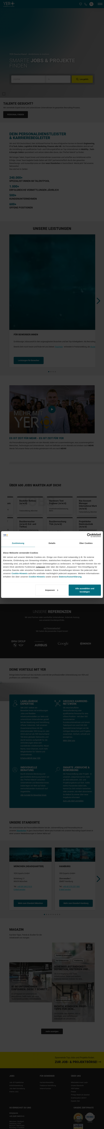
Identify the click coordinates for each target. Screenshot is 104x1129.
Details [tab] (52, 543)
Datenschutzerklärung (70, 576)
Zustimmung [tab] (18, 543)
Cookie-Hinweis (20, 573)
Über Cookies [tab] (86, 543)
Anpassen (51, 590)
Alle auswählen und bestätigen (84, 590)
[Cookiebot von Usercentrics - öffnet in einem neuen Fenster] (89, 535)
